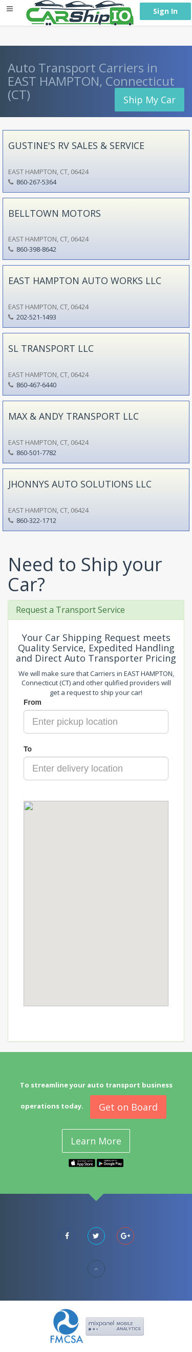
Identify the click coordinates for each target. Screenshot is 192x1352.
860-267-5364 (36, 181)
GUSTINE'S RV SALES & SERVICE (76, 145)
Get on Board (128, 1107)
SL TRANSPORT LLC (51, 348)
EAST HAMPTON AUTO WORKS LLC (84, 280)
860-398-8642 (36, 249)
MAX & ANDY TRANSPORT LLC (73, 416)
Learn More (96, 1141)
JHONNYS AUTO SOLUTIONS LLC (80, 484)
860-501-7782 (36, 452)
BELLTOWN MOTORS (54, 213)
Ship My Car (149, 99)
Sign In (165, 11)
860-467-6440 (36, 384)
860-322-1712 (36, 520)
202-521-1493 (36, 317)
